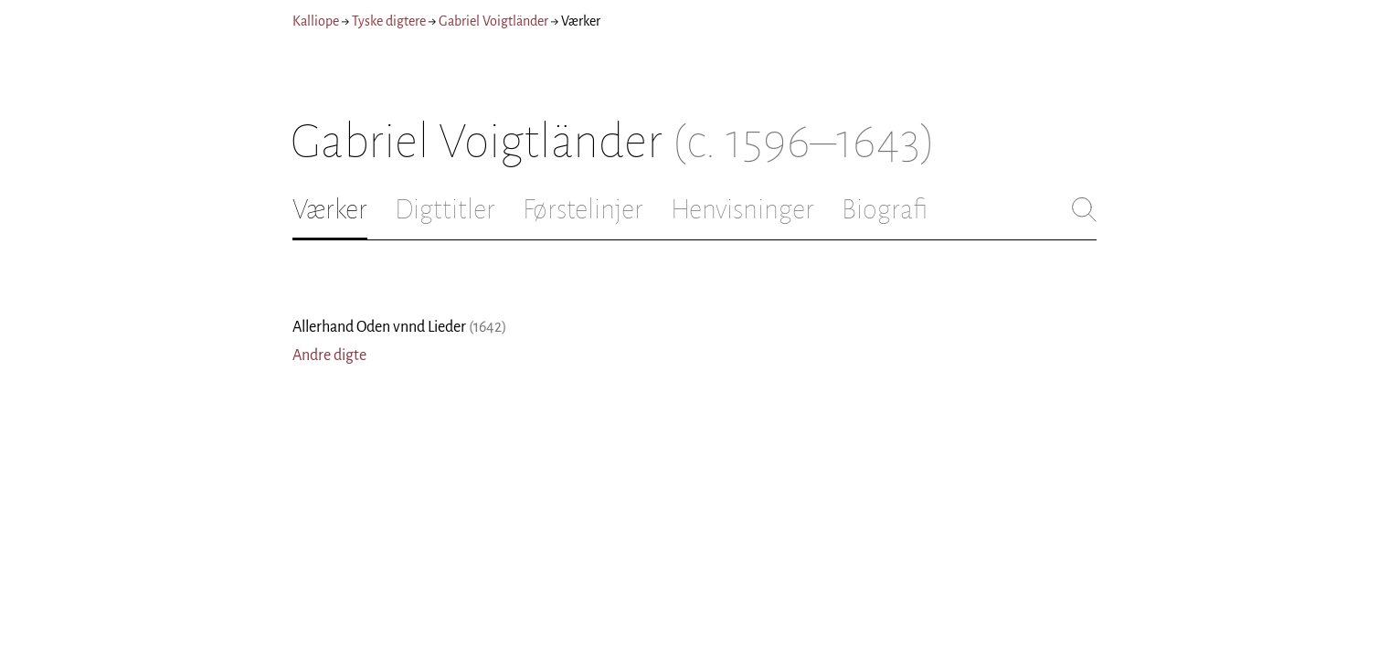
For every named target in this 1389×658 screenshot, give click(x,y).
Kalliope (315, 21)
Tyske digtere (389, 21)
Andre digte (329, 355)
